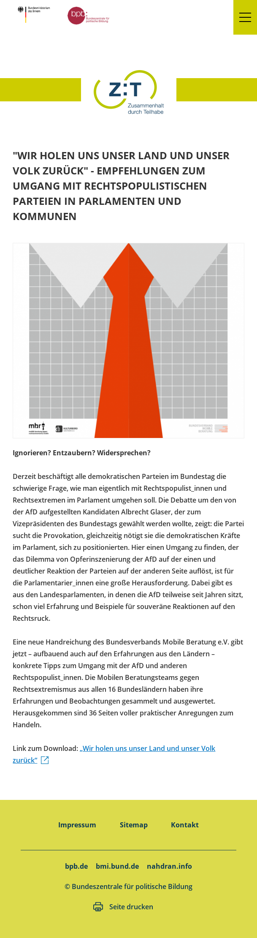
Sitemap (134, 824)
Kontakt (185, 824)
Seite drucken (131, 906)
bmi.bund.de (117, 866)
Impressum (77, 824)
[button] (245, 17)
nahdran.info (169, 866)
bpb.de (76, 866)
